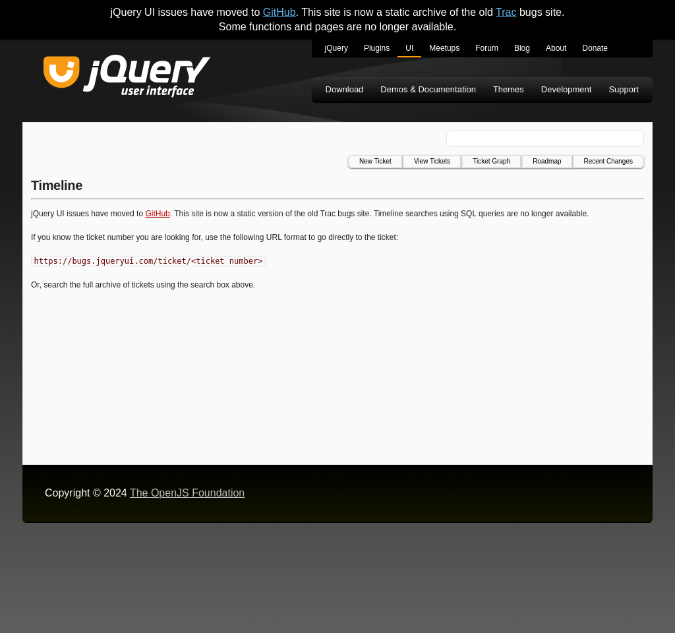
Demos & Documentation (428, 89)
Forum (486, 48)
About (556, 48)
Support (623, 89)
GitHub (279, 12)
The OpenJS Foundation (187, 492)
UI (409, 48)
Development (566, 89)
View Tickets (432, 161)
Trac (506, 12)
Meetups (444, 48)
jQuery (336, 48)
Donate (595, 48)
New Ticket (375, 161)
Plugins (377, 48)
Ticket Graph (491, 161)
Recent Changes (608, 161)
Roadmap (547, 161)
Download (345, 89)
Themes (508, 89)
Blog (522, 48)
